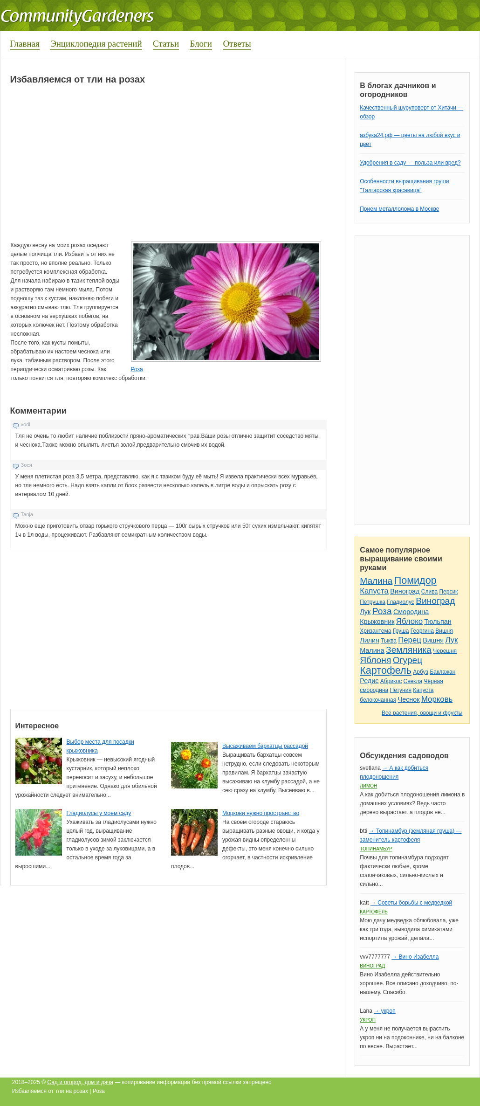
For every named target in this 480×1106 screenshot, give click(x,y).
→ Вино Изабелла (415, 957)
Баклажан (442, 672)
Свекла (413, 681)
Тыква (389, 640)
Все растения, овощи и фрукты (422, 713)
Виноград (404, 591)
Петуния (400, 690)
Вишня (444, 631)
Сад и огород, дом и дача (80, 1082)
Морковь (437, 699)
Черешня (445, 651)
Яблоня (375, 660)
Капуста (374, 591)
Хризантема (375, 631)
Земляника (409, 650)
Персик (448, 591)
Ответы (237, 43)
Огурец (408, 660)
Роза (136, 369)
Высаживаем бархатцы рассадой (265, 746)
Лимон (368, 785)
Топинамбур (376, 848)
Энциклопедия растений (96, 43)
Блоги (201, 43)
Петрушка (372, 602)
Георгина (422, 631)
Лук (365, 611)
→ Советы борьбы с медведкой (411, 902)
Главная (25, 43)
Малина (376, 581)
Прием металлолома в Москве (399, 209)
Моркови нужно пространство (260, 813)
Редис (369, 680)
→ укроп (384, 1011)
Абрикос (391, 681)
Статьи (166, 43)
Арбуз (420, 672)
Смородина (411, 611)
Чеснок (409, 699)
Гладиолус (400, 602)
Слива (429, 591)
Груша (401, 631)
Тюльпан (437, 621)
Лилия (369, 640)
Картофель (385, 670)
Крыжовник (377, 621)
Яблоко (409, 621)
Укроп (368, 1020)
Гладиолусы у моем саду (99, 813)
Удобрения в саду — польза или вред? (410, 162)
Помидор (415, 580)
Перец (409, 640)
